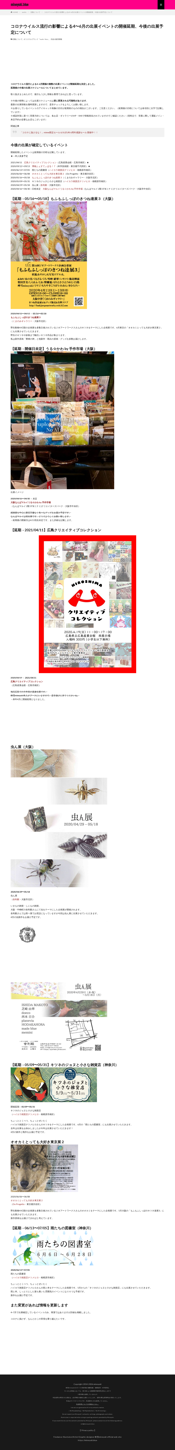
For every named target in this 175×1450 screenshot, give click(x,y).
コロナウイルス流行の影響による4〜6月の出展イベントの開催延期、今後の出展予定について (78, 12)
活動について (35, 12)
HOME (15, 12)
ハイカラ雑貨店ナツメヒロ (62, 170)
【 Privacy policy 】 (87, 1430)
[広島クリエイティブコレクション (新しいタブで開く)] (27, 681)
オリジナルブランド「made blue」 (36, 39)
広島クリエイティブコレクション (40, 162)
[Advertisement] (87, 60)
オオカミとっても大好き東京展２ (48, 173)
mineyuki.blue (19, 4)
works (24, 12)
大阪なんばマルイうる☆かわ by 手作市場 (63, 188)
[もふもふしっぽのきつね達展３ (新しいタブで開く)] (26, 317)
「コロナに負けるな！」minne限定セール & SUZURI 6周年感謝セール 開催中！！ (59, 132)
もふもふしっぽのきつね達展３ (47, 177)
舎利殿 (44, 185)
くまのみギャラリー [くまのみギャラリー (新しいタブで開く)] (22, 321)
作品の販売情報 (56, 39)
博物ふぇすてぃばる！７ (44, 166)
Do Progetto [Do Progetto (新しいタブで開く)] (19, 1204)
